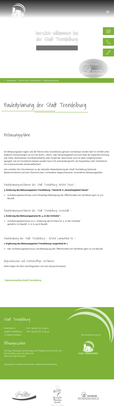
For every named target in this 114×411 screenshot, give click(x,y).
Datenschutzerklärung (46, 364)
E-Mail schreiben (13, 335)
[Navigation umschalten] (107, 11)
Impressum (9, 364)
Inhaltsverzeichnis (25, 364)
